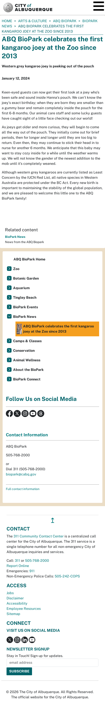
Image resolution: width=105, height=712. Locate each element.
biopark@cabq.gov (21, 474)
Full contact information (22, 489)
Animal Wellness (26, 360)
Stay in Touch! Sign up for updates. (35, 656)
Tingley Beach (24, 297)
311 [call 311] (17, 561)
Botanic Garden (26, 278)
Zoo (16, 269)
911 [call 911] (32, 571)
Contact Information (27, 434)
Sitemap (13, 614)
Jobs (10, 593)
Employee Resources (24, 609)
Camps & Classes (27, 341)
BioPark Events (25, 307)
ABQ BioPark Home (29, 259)
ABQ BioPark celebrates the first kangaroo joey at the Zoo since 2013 (55, 329)
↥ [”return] (53, 520)
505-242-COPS (67, 576)
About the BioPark (28, 370)
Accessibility (17, 603)
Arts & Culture (32, 21)
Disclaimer (15, 598)
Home (7, 21)
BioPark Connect (27, 379)
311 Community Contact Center (39, 536)
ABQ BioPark (64, 21)
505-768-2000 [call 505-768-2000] (37, 561)
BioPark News (15, 236)
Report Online (18, 566)
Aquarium (21, 288)
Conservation (24, 350)
